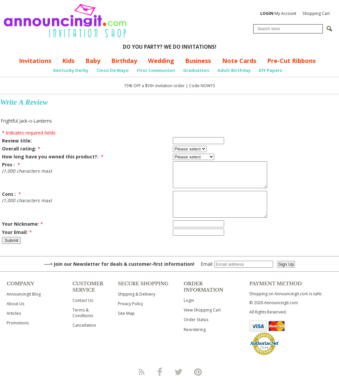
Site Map (126, 323)
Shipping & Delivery (136, 304)
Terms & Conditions (83, 322)
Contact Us (83, 310)
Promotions (18, 333)
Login (189, 310)
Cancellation (84, 335)
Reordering (195, 339)
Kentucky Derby (70, 70)
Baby (92, 61)
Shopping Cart (316, 13)
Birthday (124, 61)
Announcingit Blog (24, 304)
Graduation (196, 70)
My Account (278, 13)
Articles (14, 323)
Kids (68, 61)
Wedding (161, 61)
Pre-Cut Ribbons (291, 61)
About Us (15, 313)
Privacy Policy (130, 313)
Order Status (196, 329)
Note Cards (239, 61)
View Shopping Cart (202, 320)
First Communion (156, 70)
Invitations (35, 61)
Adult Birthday (234, 70)
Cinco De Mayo (113, 70)
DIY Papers (270, 70)
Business (198, 61)
